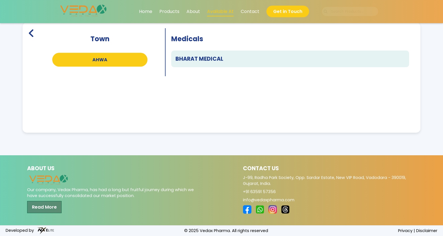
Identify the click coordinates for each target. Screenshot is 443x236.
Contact (250, 11)
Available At (220, 11)
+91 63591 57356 (259, 192)
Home (145, 11)
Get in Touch (287, 11)
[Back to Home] (31, 52)
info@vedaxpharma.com (268, 200)
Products (169, 11)
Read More (44, 207)
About (193, 11)
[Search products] (350, 11)
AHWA (99, 59)
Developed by (30, 230)
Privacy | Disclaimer (417, 230)
